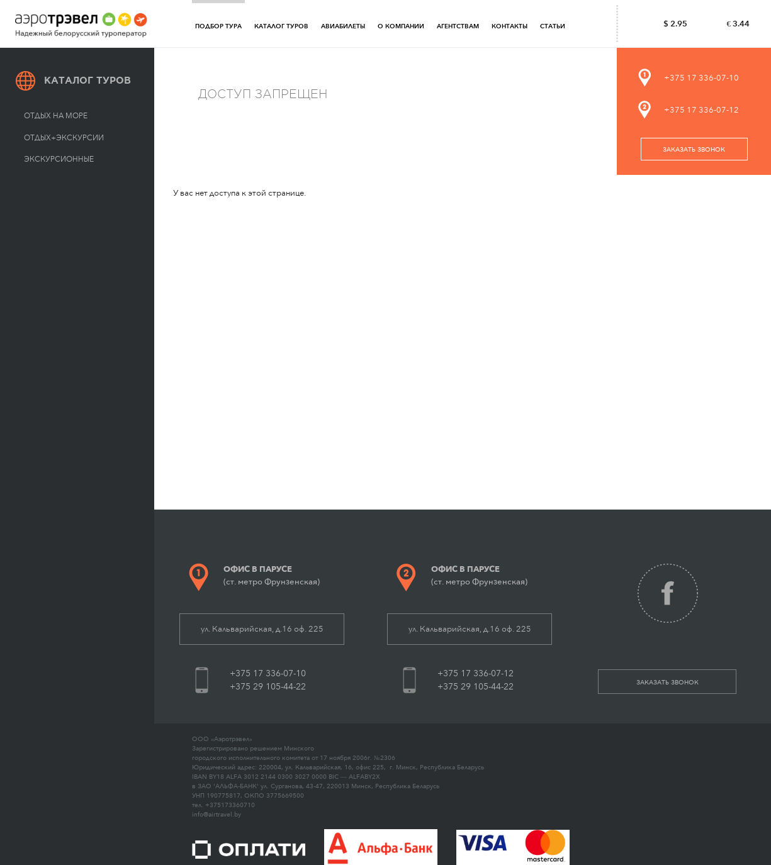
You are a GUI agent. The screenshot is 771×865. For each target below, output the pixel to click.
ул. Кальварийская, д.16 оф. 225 (262, 628)
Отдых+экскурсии (64, 137)
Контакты (509, 26)
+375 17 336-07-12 (701, 109)
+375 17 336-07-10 (701, 77)
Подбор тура (218, 26)
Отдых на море (55, 115)
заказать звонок (694, 149)
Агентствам (458, 26)
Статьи (552, 26)
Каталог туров (281, 26)
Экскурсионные (59, 159)
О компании (401, 26)
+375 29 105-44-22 (268, 686)
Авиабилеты (343, 26)
